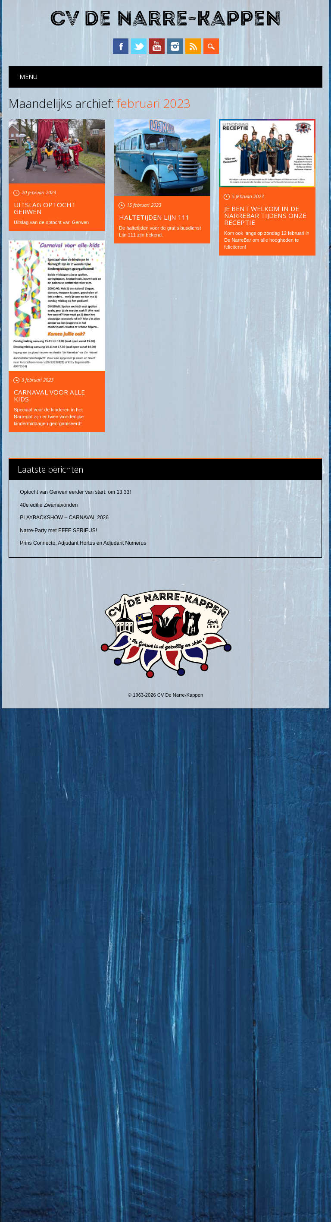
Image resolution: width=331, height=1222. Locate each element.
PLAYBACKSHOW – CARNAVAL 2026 (64, 1032)
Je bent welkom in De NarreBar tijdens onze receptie (265, 215)
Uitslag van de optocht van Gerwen (51, 222)
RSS (193, 46)
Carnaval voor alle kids (49, 395)
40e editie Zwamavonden (49, 1019)
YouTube (157, 46)
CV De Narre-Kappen (165, 18)
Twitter (139, 46)
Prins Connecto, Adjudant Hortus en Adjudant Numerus (83, 1057)
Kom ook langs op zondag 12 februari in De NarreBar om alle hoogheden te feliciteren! (266, 240)
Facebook (120, 46)
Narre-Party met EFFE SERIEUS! (58, 1044)
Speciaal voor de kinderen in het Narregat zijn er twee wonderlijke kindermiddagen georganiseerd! (49, 416)
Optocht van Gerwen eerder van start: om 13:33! (75, 1006)
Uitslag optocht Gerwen (45, 208)
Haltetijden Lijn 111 (154, 217)
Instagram (175, 46)
